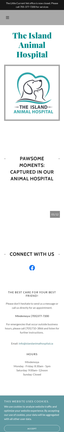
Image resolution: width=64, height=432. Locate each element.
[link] (32, 45)
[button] (7, 17)
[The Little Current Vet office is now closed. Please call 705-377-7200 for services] (32, 5)
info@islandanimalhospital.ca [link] (36, 343)
